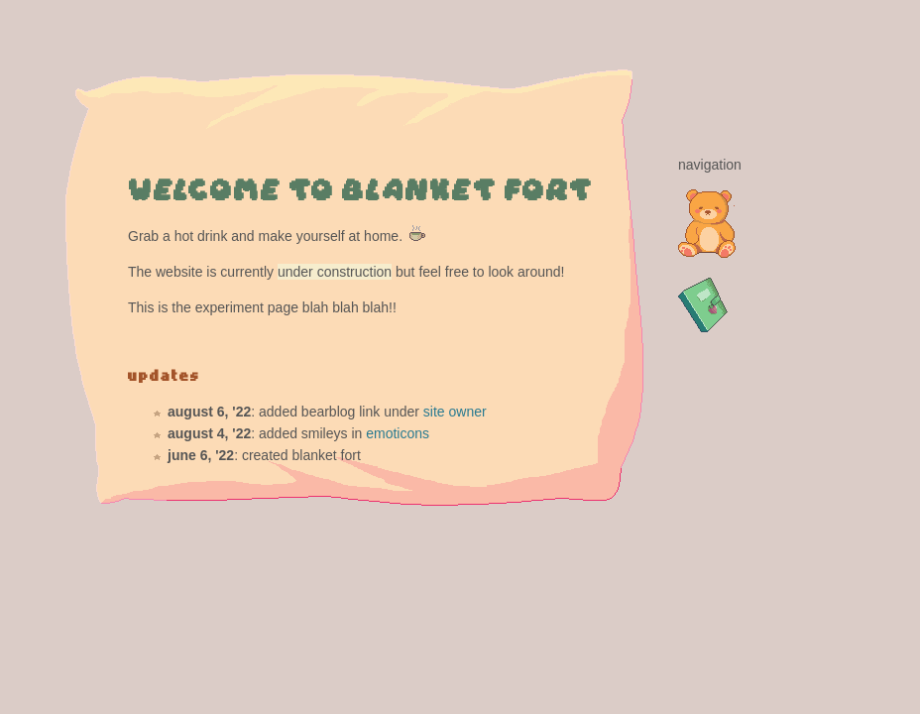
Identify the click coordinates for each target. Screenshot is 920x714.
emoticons (397, 433)
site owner (455, 411)
